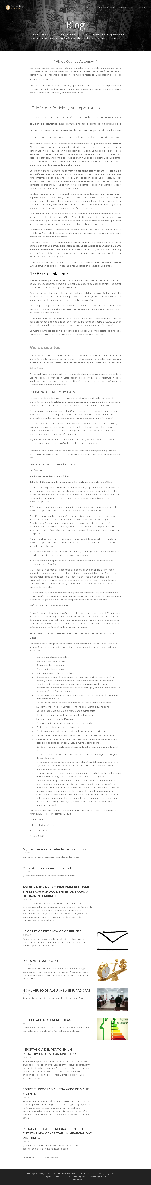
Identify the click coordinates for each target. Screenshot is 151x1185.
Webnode (80, 1180)
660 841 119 (65, 1177)
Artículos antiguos (50, 1158)
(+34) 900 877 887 (112, 1174)
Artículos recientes (31, 1158)
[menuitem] (88, 7)
